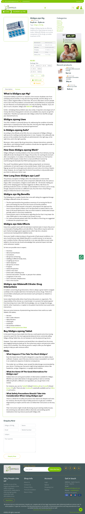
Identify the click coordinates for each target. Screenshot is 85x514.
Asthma (59, 21)
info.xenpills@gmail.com (12, 1)
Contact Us (27, 485)
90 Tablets (35, 65)
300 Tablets (36, 72)
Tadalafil (59, 25)
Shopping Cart (48, 487)
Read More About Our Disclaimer (42, 510)
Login (46, 482)
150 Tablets (36, 68)
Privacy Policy (28, 487)
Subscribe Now (54, 469)
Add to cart (37, 80)
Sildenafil (59, 23)
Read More (9, 500)
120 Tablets (46, 65)
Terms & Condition (30, 490)
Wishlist (46, 490)
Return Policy (28, 492)
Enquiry (37, 83)
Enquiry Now (12, 456)
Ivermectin (60, 29)
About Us (27, 482)
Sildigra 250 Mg (38, 25)
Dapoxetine (60, 27)
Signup (46, 485)
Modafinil (60, 31)
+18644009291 (26, 1)
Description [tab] (8, 89)
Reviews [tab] (17, 89)
